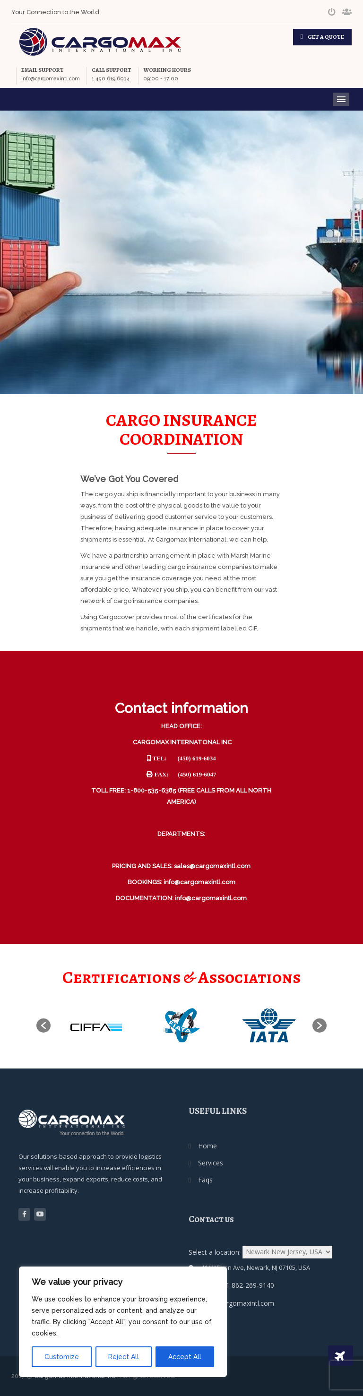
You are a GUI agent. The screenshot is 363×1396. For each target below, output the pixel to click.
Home (207, 1145)
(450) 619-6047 (197, 774)
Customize (61, 1357)
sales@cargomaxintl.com (212, 866)
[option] (94, 1025)
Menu (341, 99)
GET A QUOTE (326, 37)
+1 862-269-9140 (248, 1285)
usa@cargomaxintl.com (238, 1303)
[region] (123, 1322)
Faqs (205, 1179)
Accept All (184, 1357)
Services (210, 1162)
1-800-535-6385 (151, 790)
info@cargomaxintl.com (199, 882)
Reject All (123, 1357)
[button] (43, 1025)
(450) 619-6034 (197, 758)
